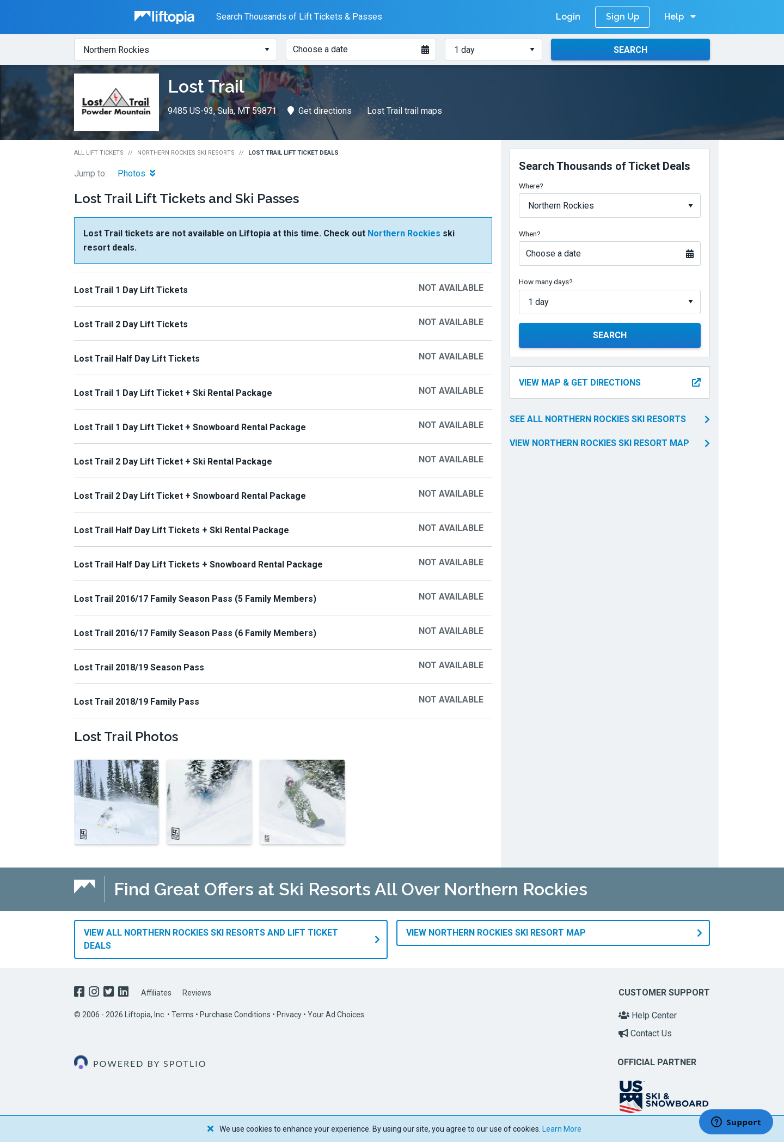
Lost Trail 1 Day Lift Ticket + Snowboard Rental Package (190, 427)
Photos (136, 173)
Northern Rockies (403, 233)
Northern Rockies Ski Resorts (186, 152)
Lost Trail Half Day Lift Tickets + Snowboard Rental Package (198, 564)
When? (530, 233)
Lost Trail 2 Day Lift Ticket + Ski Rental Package (173, 461)
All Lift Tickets (99, 152)
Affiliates (156, 992)
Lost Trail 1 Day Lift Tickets (131, 290)
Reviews (196, 992)
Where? (531, 185)
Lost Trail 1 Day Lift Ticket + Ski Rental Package (173, 393)
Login (568, 16)
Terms (182, 1014)
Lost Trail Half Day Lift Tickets (137, 358)
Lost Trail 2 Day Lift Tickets (131, 324)
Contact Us (645, 1033)
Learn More (561, 1129)
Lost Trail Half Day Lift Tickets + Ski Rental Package (181, 530)
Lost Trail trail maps (404, 111)
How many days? (546, 281)
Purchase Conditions (235, 1014)
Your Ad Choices (336, 1014)
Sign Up (622, 16)
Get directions (319, 111)
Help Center (647, 1015)
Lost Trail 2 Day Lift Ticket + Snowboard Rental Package (190, 496)
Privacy (289, 1014)
